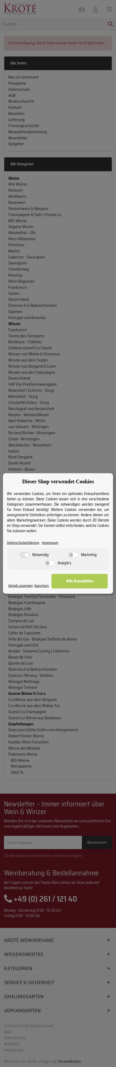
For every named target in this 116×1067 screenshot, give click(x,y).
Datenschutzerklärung (23, 542)
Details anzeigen (20, 585)
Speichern (41, 585)
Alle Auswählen (79, 581)
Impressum (50, 542)
